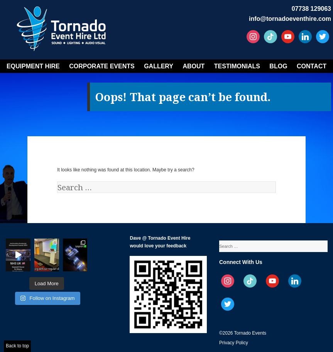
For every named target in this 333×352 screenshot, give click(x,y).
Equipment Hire (33, 66)
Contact (311, 66)
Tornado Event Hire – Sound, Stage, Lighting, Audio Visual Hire (62, 26)
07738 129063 (311, 8)
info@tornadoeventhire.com (290, 18)
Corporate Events (102, 66)
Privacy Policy (233, 342)
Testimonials (237, 66)
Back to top (17, 346)
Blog (278, 66)
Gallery (158, 66)
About (194, 66)
